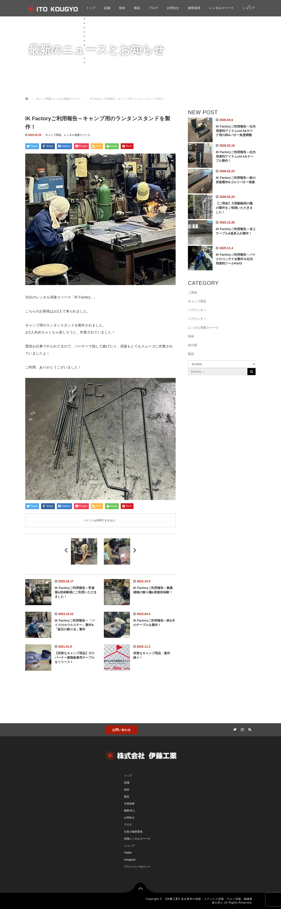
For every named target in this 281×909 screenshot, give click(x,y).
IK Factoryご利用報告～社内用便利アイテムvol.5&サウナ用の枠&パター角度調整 (235, 131)
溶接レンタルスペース (137, 838)
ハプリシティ (197, 310)
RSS (249, 728)
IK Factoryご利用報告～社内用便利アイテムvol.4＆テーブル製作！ (235, 156)
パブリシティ (197, 319)
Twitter (128, 852)
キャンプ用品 (53, 134)
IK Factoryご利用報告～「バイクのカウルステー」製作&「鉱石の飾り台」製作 (74, 625)
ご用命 (192, 292)
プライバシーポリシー (137, 866)
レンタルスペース (221, 8)
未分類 (192, 345)
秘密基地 (194, 8)
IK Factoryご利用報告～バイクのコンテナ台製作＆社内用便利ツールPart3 (235, 259)
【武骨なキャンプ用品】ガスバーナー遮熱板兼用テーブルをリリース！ (75, 657)
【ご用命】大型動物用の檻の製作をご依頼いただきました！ (234, 208)
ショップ (93, 62)
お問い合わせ (121, 730)
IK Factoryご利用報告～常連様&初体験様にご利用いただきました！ (76, 592)
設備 (107, 8)
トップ (90, 8)
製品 (137, 8)
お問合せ (173, 8)
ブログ (153, 8)
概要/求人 (129, 810)
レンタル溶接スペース (77, 134)
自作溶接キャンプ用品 (111, 49)
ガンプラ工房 (105, 53)
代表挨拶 (129, 803)
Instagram (130, 859)
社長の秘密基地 (133, 831)
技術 (122, 8)
